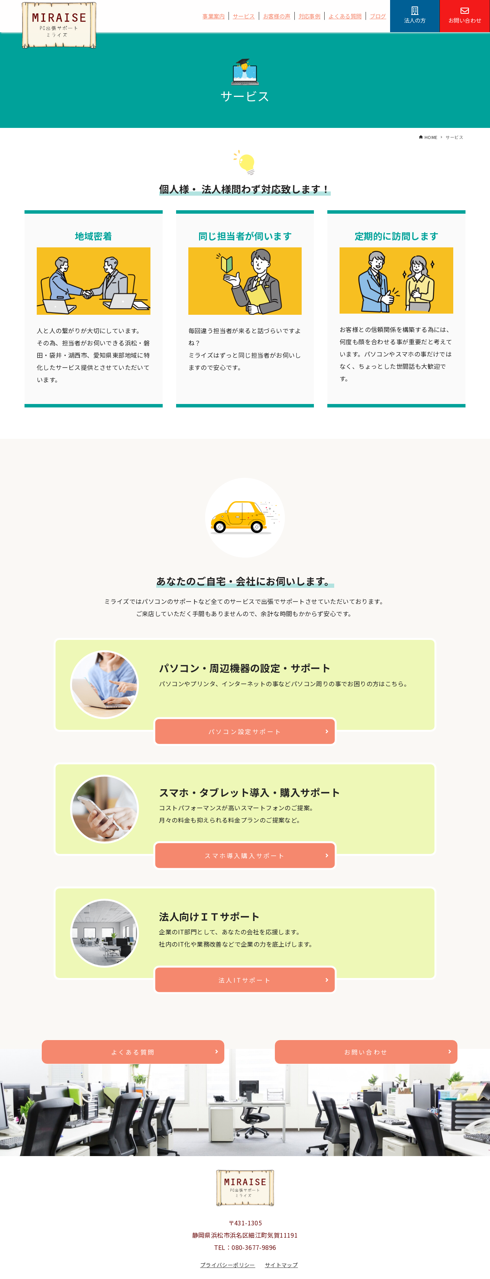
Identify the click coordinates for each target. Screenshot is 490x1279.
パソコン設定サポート (245, 731)
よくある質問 (344, 16)
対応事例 (310, 16)
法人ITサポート (245, 979)
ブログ (378, 16)
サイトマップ (281, 1265)
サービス (244, 16)
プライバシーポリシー (227, 1265)
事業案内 (214, 16)
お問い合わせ (366, 1052)
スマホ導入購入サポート (244, 855)
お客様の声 (277, 16)
